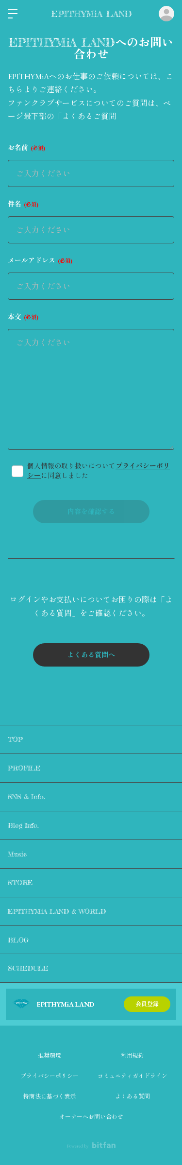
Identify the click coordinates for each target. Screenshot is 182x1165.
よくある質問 (132, 1096)
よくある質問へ (91, 655)
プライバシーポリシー (49, 1076)
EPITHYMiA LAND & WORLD (57, 911)
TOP (15, 739)
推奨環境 (49, 1056)
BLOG (18, 940)
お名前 (26, 147)
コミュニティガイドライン (132, 1076)
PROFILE (24, 768)
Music (17, 854)
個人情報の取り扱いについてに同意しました (98, 471)
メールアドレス (40, 260)
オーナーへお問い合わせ (91, 1117)
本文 (23, 316)
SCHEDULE (28, 968)
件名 (23, 204)
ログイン (166, 13)
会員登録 (147, 1004)
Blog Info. (23, 825)
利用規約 (132, 1056)
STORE (20, 882)
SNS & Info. (26, 796)
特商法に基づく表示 (49, 1096)
